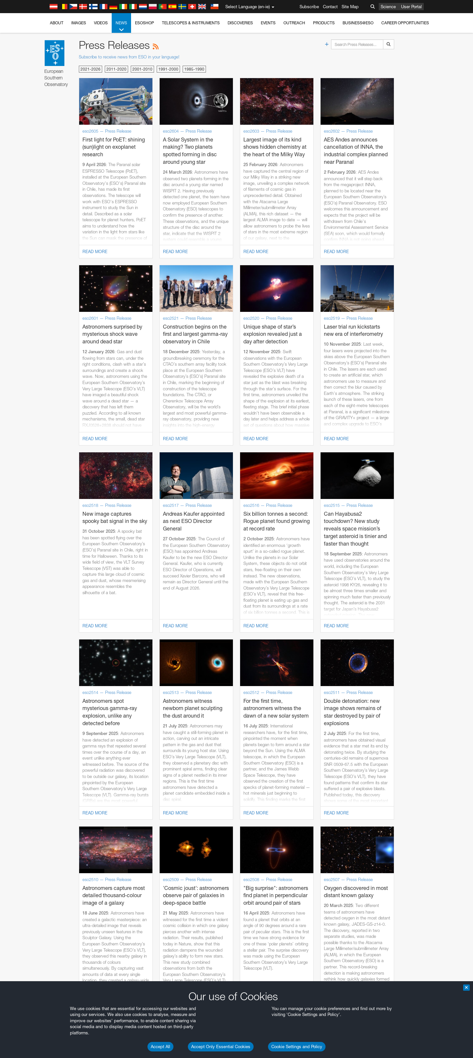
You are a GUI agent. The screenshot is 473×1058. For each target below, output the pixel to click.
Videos (101, 22)
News (121, 26)
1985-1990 (194, 69)
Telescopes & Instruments (191, 22)
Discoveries (240, 22)
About (56, 22)
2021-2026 (90, 69)
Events (268, 22)
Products (324, 22)
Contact (330, 6)
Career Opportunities (405, 22)
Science (388, 6)
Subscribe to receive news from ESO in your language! (129, 56)
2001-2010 (142, 69)
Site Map (350, 6)
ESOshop (144, 22)
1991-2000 (168, 69)
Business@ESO (358, 22)
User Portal (411, 6)
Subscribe (309, 6)
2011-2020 (116, 69)
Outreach (294, 22)
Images (78, 22)
